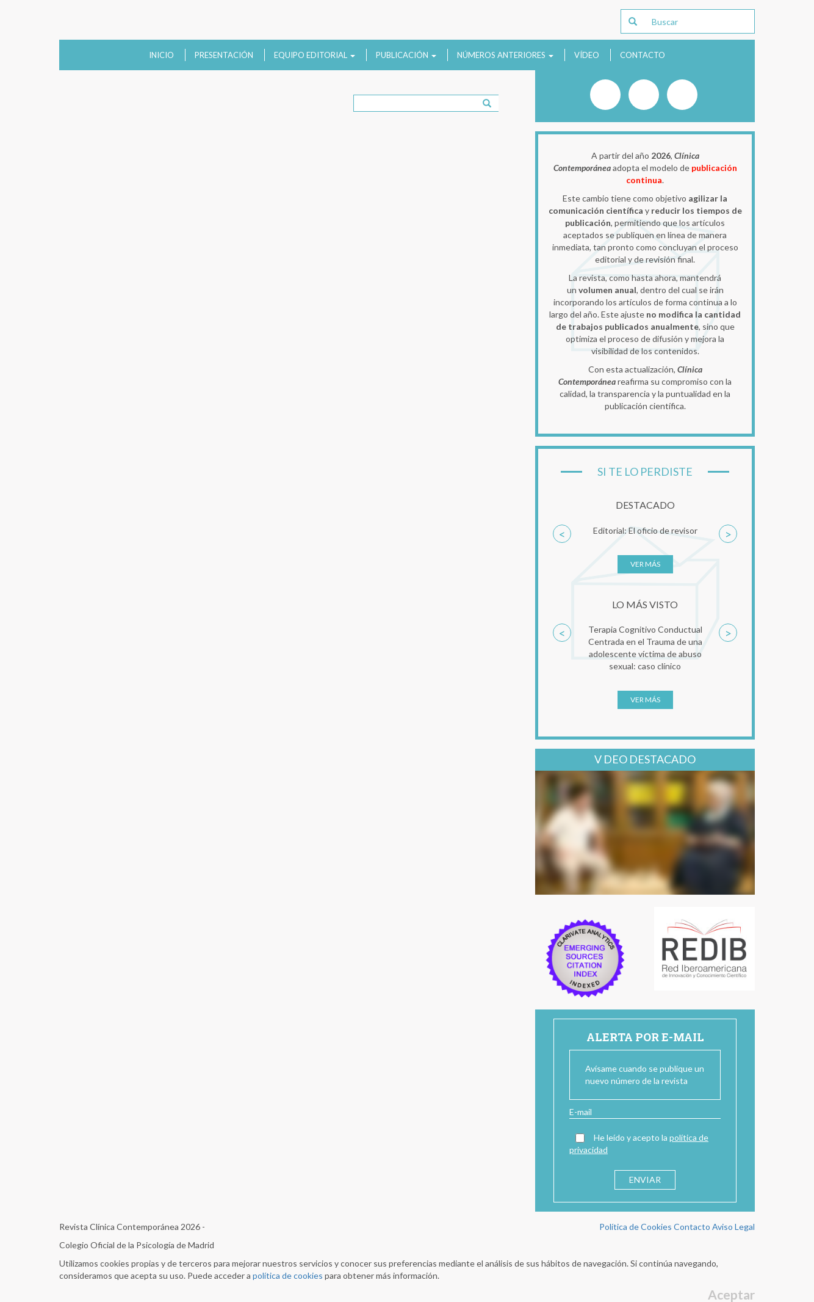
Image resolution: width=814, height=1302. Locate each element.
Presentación (224, 55)
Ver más (645, 564)
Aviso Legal (733, 1226)
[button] (562, 555)
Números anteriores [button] (505, 55)
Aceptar (731, 1294)
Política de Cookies (635, 1226)
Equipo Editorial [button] (314, 55)
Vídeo (586, 55)
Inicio (161, 55)
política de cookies (288, 1275)
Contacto (642, 55)
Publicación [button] (406, 55)
